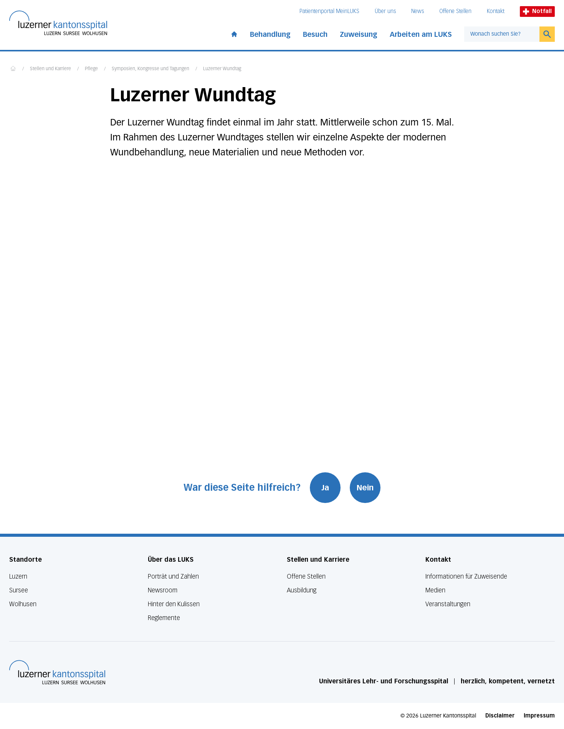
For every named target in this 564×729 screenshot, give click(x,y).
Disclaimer (499, 716)
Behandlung (270, 34)
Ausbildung (301, 590)
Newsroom (162, 590)
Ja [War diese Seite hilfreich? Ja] (325, 487)
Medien (435, 590)
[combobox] (501, 34)
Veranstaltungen (447, 604)
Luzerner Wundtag (222, 69)
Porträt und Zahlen (173, 576)
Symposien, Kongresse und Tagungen (150, 69)
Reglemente (164, 618)
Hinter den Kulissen (174, 604)
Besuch (315, 34)
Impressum (539, 716)
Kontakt (495, 11)
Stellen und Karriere (50, 69)
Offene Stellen (455, 11)
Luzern (18, 576)
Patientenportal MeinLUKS (329, 11)
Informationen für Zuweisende (466, 576)
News (417, 11)
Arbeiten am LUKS (421, 34)
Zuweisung (358, 34)
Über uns (385, 11)
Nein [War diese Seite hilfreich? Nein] (365, 487)
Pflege (91, 69)
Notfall (537, 11)
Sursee (18, 590)
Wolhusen (22, 604)
